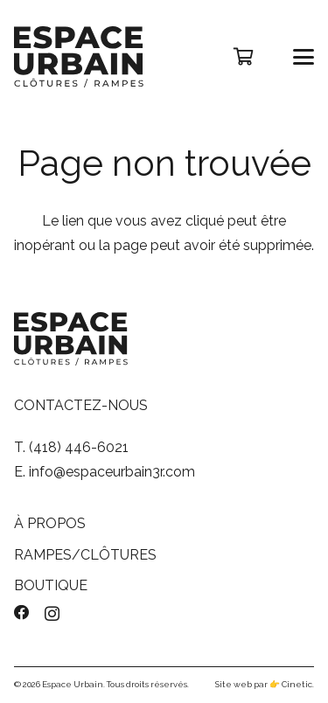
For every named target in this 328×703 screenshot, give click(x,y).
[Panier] (243, 57)
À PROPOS (50, 523)
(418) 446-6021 (79, 447)
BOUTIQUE (50, 585)
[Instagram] (52, 613)
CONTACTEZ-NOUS (81, 405)
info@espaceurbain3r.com (112, 471)
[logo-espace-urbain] (79, 56)
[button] (304, 56)
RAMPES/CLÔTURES (85, 554)
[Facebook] (22, 613)
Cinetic (297, 684)
